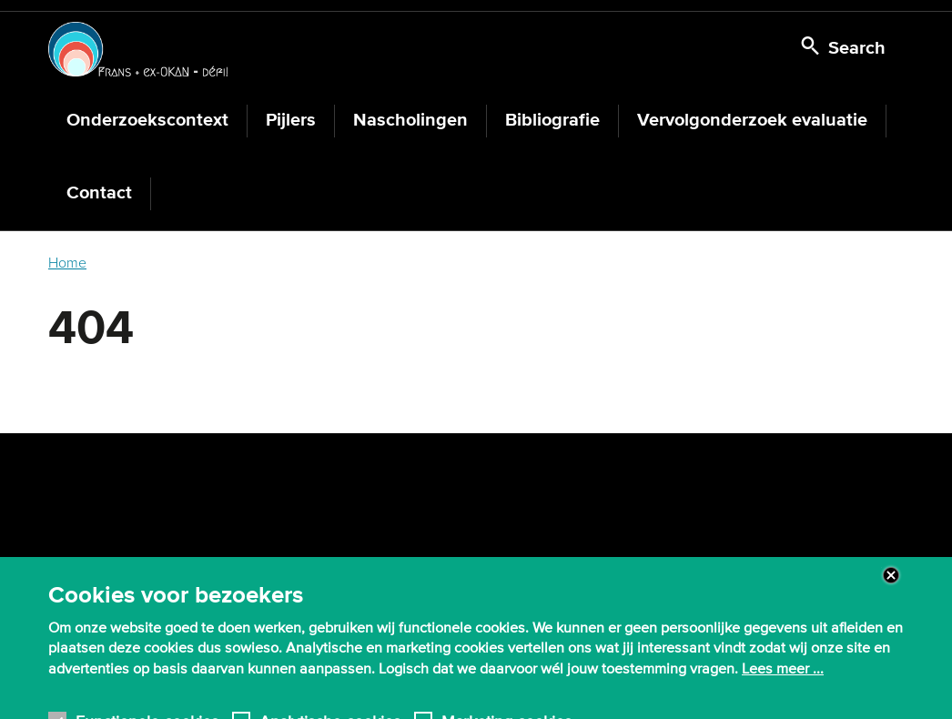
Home (67, 263)
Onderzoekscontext (147, 120)
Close (891, 582)
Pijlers (291, 120)
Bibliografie (552, 120)
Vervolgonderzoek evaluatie (752, 120)
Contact (99, 193)
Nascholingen (410, 120)
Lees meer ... (783, 676)
